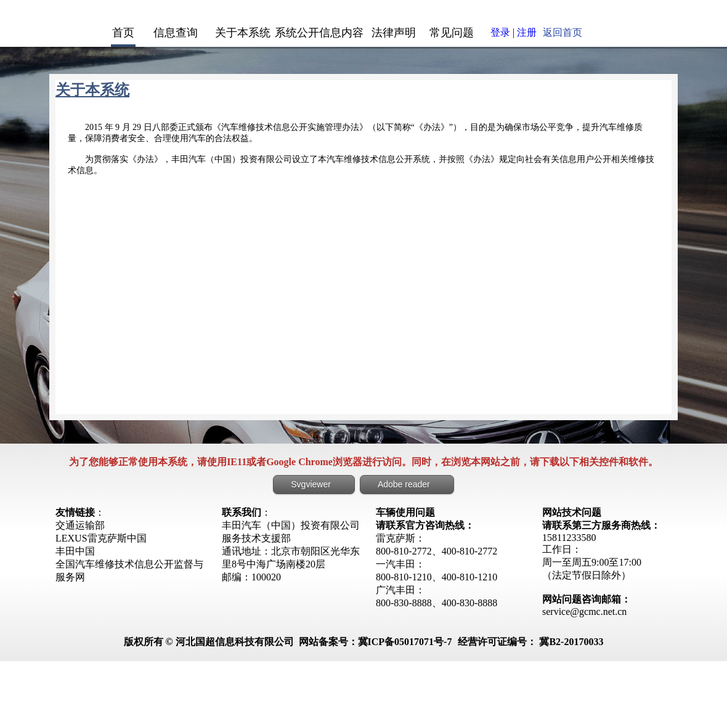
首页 (123, 32)
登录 (500, 32)
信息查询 (175, 32)
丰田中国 (75, 551)
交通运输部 (80, 525)
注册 (527, 32)
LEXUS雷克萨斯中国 (101, 538)
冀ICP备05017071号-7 (405, 641)
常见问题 (451, 32)
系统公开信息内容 (319, 32)
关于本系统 (242, 32)
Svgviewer (311, 484)
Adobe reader (404, 484)
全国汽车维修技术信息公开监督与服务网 (129, 570)
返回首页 (562, 32)
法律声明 (394, 32)
